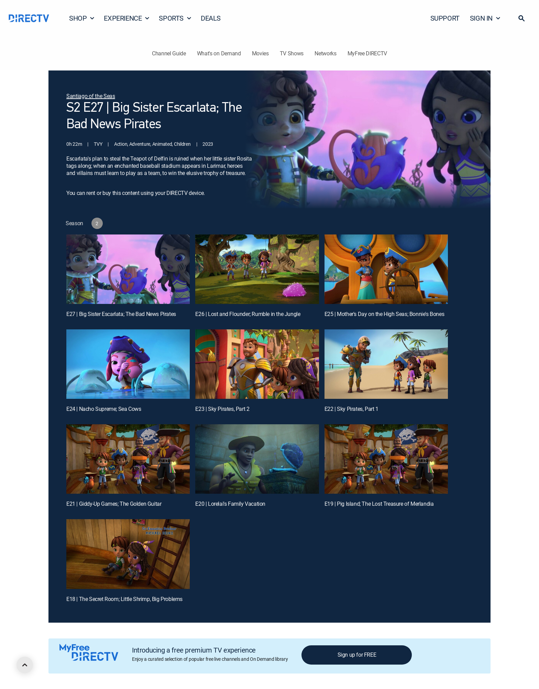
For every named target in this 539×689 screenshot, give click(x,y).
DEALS (211, 18)
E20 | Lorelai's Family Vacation (230, 503)
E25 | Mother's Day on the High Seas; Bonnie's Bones (384, 314)
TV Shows (292, 53)
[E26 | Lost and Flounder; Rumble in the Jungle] (257, 269)
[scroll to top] (25, 665)
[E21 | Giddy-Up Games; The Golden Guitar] (128, 459)
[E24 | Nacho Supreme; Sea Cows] (128, 364)
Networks (325, 53)
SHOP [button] (82, 18)
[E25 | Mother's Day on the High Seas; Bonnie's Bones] (386, 269)
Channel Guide (169, 53)
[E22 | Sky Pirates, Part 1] (386, 364)
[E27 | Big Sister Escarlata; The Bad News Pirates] (128, 269)
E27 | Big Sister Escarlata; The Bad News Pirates (121, 314)
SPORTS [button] (175, 18)
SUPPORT (445, 18)
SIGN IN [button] (485, 18)
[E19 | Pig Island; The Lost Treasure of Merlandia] (386, 459)
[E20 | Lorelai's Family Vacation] (257, 459)
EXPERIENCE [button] (127, 18)
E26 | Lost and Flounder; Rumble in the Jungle (247, 314)
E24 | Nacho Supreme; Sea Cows (103, 409)
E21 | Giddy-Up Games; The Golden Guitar (113, 503)
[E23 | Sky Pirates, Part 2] (257, 364)
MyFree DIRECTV (367, 53)
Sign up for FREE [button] (357, 654)
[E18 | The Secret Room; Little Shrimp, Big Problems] (128, 554)
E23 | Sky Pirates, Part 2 (222, 409)
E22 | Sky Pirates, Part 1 (351, 409)
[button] (521, 18)
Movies (260, 53)
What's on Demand (219, 53)
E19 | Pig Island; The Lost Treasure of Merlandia (379, 503)
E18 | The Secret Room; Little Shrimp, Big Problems (124, 599)
